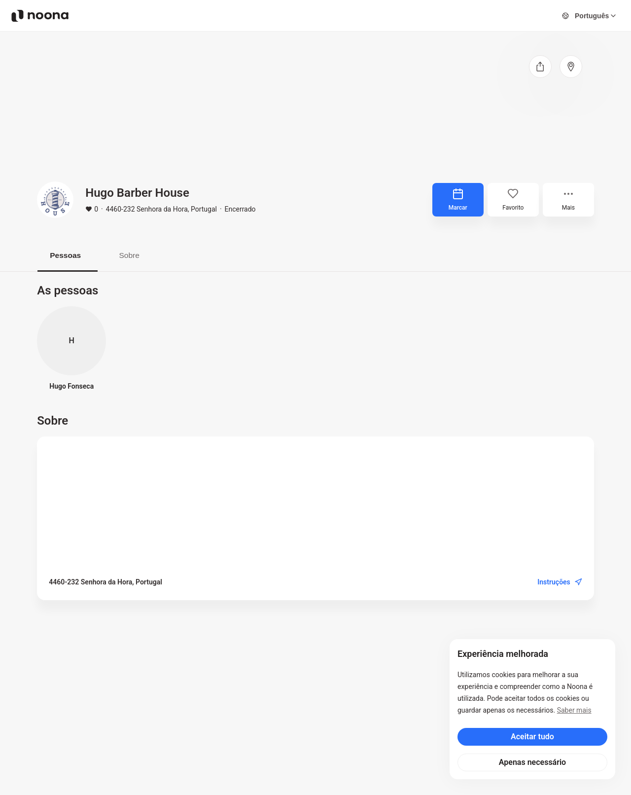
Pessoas (68, 255)
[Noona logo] (40, 16)
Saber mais (574, 710)
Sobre (135, 255)
